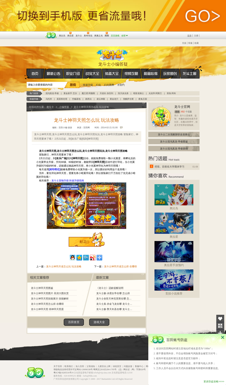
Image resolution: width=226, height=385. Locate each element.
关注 (220, 325)
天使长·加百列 (106, 93)
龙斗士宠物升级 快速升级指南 (67, 180)
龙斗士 (112, 54)
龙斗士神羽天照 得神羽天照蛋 (47, 309)
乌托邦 (49, 99)
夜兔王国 (142, 99)
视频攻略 (131, 74)
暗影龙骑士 (138, 93)
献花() (84, 242)
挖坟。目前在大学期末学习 (169, 166)
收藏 (196, 43)
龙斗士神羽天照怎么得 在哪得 (47, 303)
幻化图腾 (109, 84)
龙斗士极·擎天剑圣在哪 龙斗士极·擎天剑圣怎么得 (114, 309)
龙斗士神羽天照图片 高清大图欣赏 (50, 293)
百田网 (51, 35)
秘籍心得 (151, 74)
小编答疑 (64, 107)
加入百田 (80, 366)
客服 (190, 43)
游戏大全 (99, 322)
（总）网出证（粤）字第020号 (131, 369)
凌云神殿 (101, 99)
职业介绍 (73, 74)
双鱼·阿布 (171, 93)
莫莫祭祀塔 (62, 99)
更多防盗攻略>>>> (214, 381)
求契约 (121, 84)
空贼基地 (76, 99)
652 (183, 111)
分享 (220, 333)
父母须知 (91, 366)
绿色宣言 (117, 366)
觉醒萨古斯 (128, 99)
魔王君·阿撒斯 (88, 93)
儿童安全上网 (104, 366)
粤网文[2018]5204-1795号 (105, 369)
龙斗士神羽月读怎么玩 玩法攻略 (63, 266)
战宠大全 (92, 74)
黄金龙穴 (114, 99)
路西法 (88, 99)
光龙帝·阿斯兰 (155, 93)
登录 (189, 35)
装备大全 (112, 74)
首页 (26, 74)
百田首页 (73, 322)
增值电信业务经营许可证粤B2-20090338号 (73, 369)
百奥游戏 (35, 33)
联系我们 (68, 366)
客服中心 (139, 366)
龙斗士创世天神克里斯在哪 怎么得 (114, 298)
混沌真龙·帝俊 (52, 93)
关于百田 (57, 366)
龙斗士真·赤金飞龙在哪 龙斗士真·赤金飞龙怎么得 (114, 303)
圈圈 (177, 111)
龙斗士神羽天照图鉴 (42, 288)
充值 (184, 43)
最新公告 (54, 74)
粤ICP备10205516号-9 (63, 372)
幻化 (98, 84)
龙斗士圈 (190, 70)
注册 (196, 35)
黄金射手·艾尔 (70, 93)
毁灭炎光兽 (123, 93)
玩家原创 (170, 74)
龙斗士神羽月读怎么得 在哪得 (120, 266)
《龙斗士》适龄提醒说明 (109, 288)
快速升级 (88, 84)
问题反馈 (128, 366)
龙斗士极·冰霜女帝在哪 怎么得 (113, 293)
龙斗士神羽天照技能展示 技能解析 (50, 298)
